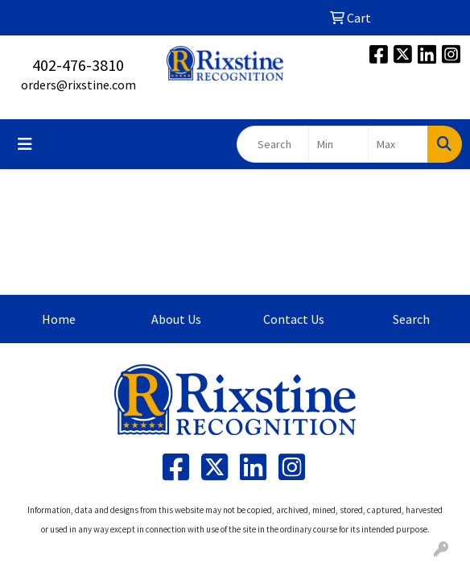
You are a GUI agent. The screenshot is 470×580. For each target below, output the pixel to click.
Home (59, 319)
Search (411, 319)
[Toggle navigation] (25, 144)
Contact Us (293, 319)
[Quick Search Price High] (398, 144)
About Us (176, 319)
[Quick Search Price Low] (338, 144)
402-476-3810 (78, 65)
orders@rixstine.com (78, 85)
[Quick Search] (273, 144)
